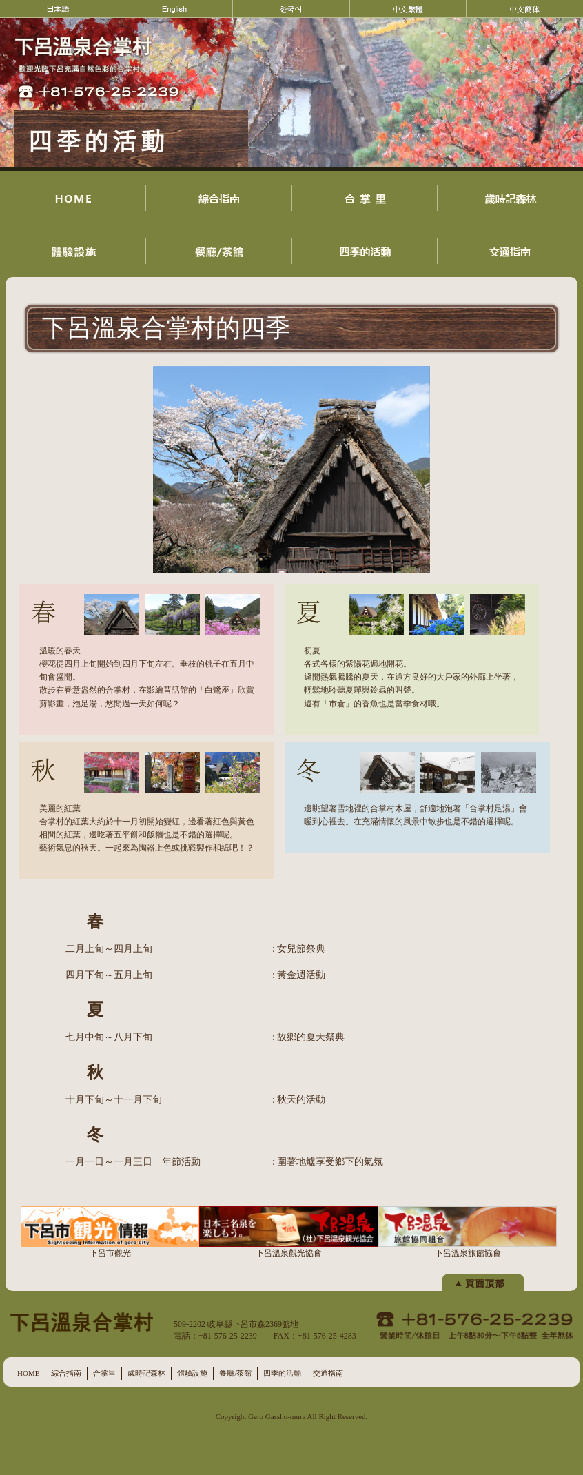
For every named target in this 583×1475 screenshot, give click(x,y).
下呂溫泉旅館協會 (467, 1232)
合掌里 (104, 1373)
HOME (28, 1373)
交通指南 (328, 1373)
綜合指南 (66, 1373)
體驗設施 (192, 1373)
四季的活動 (282, 1373)
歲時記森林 (146, 1373)
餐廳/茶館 (235, 1373)
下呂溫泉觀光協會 (288, 1232)
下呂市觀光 (110, 1231)
